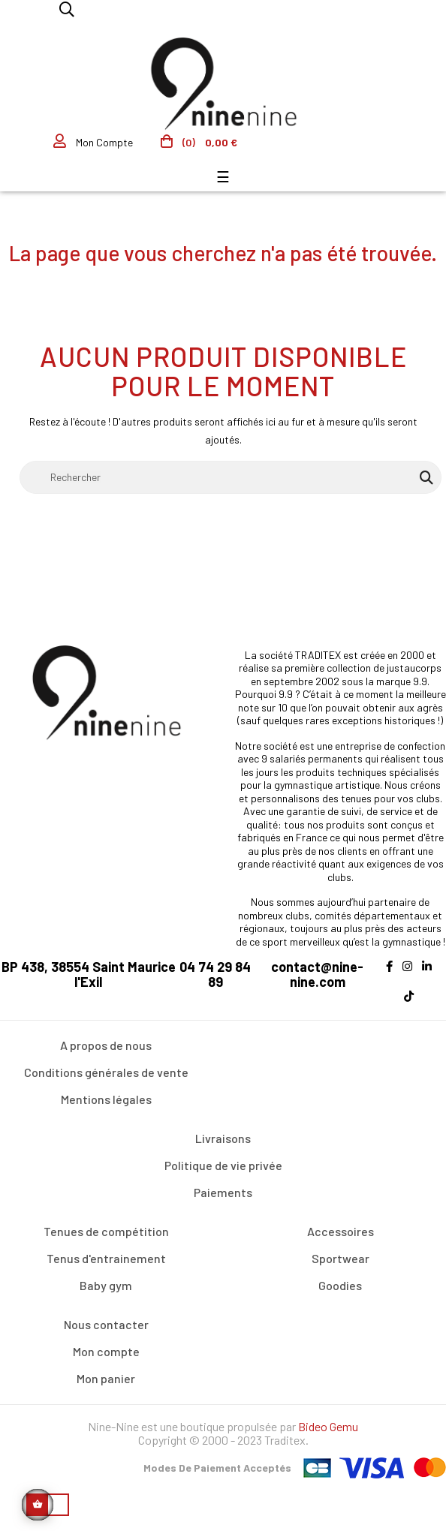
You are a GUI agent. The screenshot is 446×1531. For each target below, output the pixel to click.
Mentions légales (106, 1099)
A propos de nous (106, 1045)
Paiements (223, 1192)
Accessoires (340, 1231)
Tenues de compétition (106, 1231)
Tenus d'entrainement (106, 1258)
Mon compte (106, 1351)
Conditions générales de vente (106, 1072)
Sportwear (340, 1258)
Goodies (340, 1285)
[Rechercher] (230, 477)
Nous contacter (106, 1324)
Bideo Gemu (328, 1426)
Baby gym (106, 1285)
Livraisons (223, 1138)
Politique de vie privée (223, 1165)
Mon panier (106, 1378)
